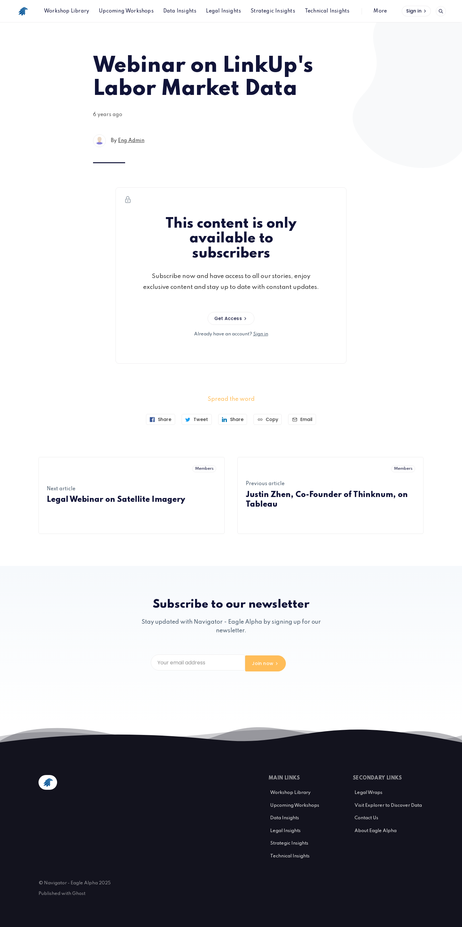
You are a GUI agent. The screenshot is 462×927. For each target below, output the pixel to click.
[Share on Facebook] (158, 419)
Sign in (416, 11)
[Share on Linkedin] (233, 419)
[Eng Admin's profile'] (99, 140)
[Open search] (441, 11)
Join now (290, 662)
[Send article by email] (304, 419)
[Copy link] (268, 419)
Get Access (231, 318)
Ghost (78, 892)
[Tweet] (195, 419)
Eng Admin (131, 140)
